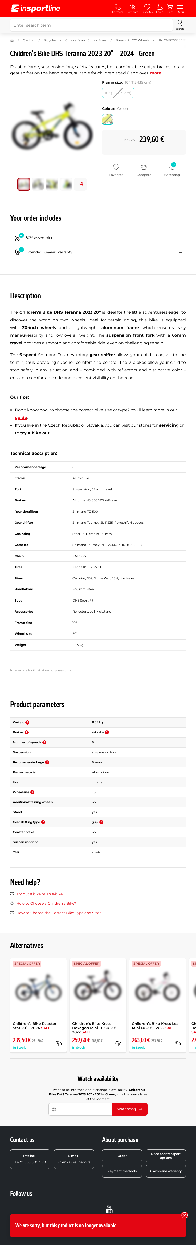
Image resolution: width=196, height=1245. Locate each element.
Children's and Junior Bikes (85, 40)
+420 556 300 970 (30, 1159)
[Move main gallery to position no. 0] (23, 184)
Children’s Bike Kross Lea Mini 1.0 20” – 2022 (155, 1025)
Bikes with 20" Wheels (132, 40)
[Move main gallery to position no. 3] (66, 184)
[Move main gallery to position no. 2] (52, 184)
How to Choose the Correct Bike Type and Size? (58, 913)
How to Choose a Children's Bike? (46, 903)
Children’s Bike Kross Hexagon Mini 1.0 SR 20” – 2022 (95, 1028)
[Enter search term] (91, 25)
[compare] (58, 1043)
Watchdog (129, 1109)
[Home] (12, 40)
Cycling (28, 40)
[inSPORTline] (36, 8)
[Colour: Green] (107, 119)
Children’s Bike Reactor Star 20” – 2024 (34, 1025)
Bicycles (50, 40)
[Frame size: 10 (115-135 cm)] (118, 93)
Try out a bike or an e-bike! (40, 894)
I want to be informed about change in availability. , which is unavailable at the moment (98, 1094)
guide (21, 417)
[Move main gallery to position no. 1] (38, 184)
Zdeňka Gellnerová (74, 1159)
